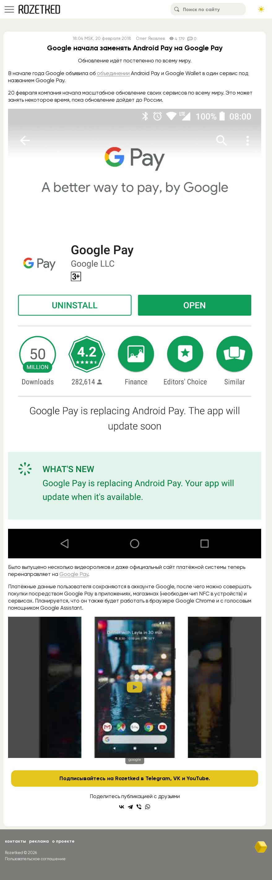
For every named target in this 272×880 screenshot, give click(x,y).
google (134, 759)
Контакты (15, 841)
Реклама (39, 841)
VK (176, 778)
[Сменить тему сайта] (261, 9)
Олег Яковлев (150, 38)
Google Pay (73, 574)
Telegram (157, 778)
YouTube (198, 778)
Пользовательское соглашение (35, 859)
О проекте (63, 841)
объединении (113, 73)
